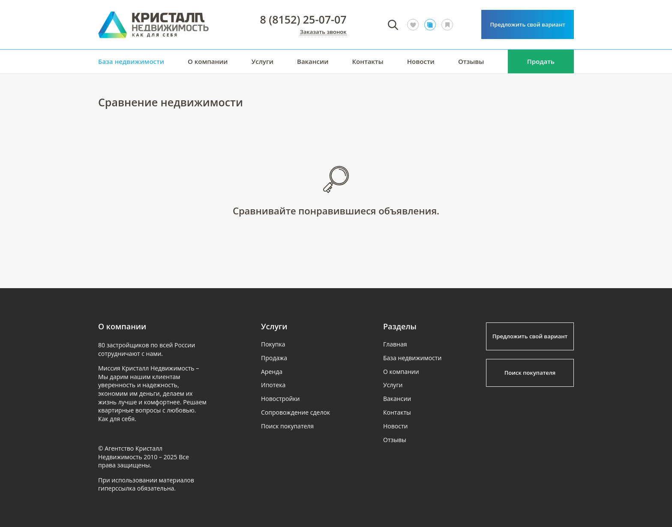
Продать (541, 61)
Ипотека (273, 385)
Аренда (271, 371)
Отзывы (471, 61)
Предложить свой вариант (527, 24)
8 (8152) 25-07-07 (303, 19)
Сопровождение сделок (295, 412)
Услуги (262, 61)
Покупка (273, 344)
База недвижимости (131, 61)
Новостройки (280, 398)
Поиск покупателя (287, 426)
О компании (208, 61)
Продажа (274, 358)
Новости (421, 61)
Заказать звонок (323, 32)
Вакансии (312, 61)
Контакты (367, 61)
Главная (395, 344)
